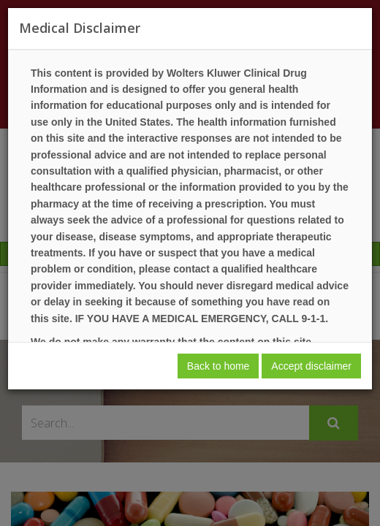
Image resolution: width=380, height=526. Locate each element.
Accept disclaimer (311, 366)
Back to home (218, 366)
